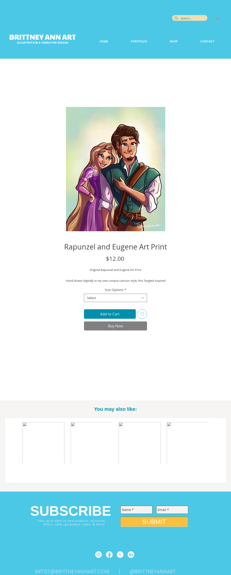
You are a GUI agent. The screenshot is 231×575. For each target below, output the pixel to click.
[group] (115, 451)
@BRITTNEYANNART (153, 571)
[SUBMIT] (154, 522)
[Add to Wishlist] (142, 314)
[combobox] (115, 298)
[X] (120, 554)
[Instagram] (98, 554)
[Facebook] (109, 554)
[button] (218, 18)
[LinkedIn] (131, 554)
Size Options (115, 290)
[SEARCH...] (189, 18)
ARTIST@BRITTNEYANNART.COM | (82, 571)
